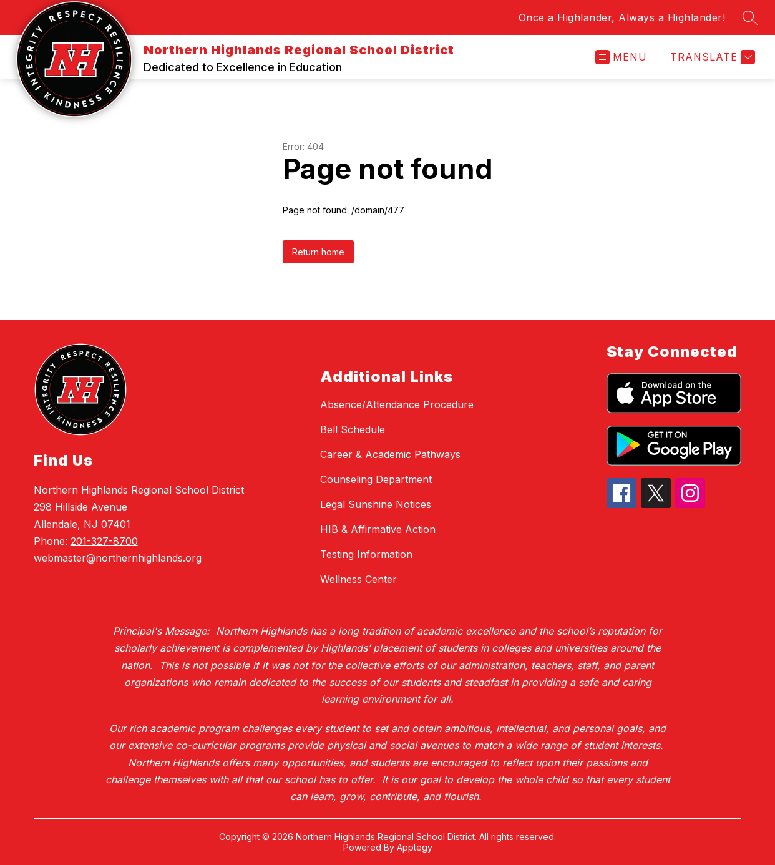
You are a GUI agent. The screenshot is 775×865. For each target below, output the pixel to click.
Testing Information (366, 554)
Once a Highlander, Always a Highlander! (622, 17)
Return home (318, 252)
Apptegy (414, 847)
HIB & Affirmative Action (378, 529)
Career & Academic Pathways (390, 454)
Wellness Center (358, 579)
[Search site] (750, 17)
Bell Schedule (352, 429)
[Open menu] (621, 57)
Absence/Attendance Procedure (397, 404)
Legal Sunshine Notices (375, 504)
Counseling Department (376, 479)
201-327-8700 (104, 541)
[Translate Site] (711, 57)
